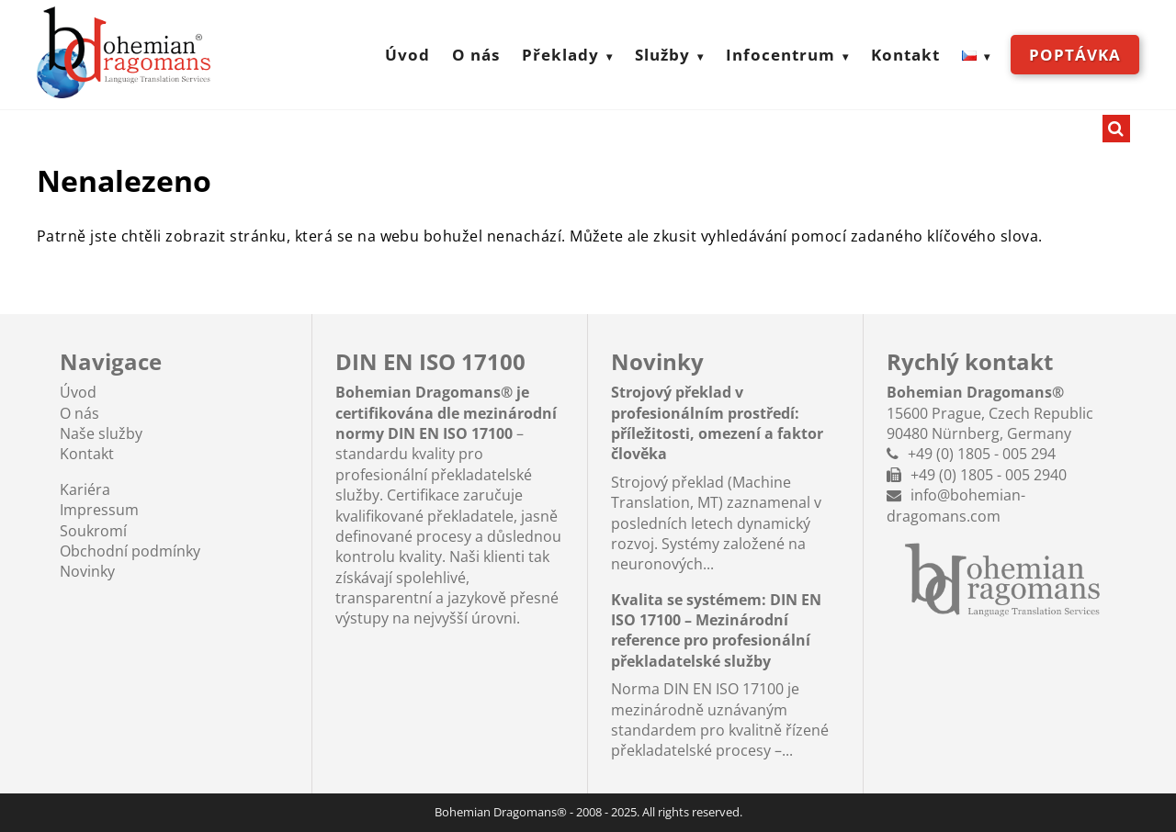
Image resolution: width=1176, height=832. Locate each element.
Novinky (87, 571)
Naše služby (101, 433)
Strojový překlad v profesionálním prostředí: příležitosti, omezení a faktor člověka (717, 423)
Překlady (560, 54)
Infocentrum (780, 54)
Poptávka (1075, 54)
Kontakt (905, 54)
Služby (662, 54)
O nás (476, 54)
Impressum (99, 510)
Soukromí (93, 531)
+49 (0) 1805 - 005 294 (982, 454)
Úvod (407, 54)
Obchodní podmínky (130, 551)
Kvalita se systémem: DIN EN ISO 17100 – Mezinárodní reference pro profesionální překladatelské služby (716, 630)
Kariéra (85, 489)
